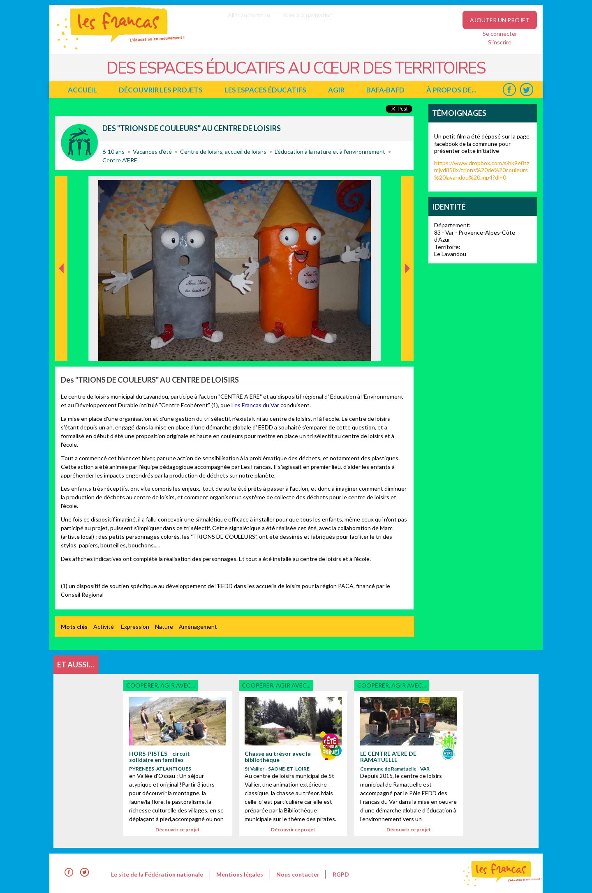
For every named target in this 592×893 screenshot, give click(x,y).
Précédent (61, 348)
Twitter (526, 89)
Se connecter (500, 33)
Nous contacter (297, 874)
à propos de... (451, 89)
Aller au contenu (249, 15)
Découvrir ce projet (177, 829)
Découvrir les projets (161, 89)
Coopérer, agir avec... (79, 142)
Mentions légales (239, 874)
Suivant (406, 184)
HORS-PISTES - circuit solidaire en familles (159, 756)
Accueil (82, 89)
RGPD (341, 874)
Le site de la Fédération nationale (157, 874)
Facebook (509, 89)
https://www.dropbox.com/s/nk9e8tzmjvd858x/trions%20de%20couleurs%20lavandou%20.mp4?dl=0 (481, 170)
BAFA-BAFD (385, 89)
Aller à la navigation (308, 15)
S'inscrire (499, 42)
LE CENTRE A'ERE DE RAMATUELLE (388, 756)
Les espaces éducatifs (265, 89)
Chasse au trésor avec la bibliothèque (278, 756)
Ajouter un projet (500, 19)
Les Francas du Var (254, 405)
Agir (336, 89)
